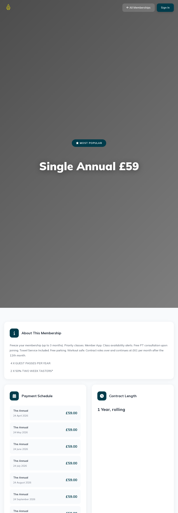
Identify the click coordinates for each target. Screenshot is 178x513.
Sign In (165, 7)
